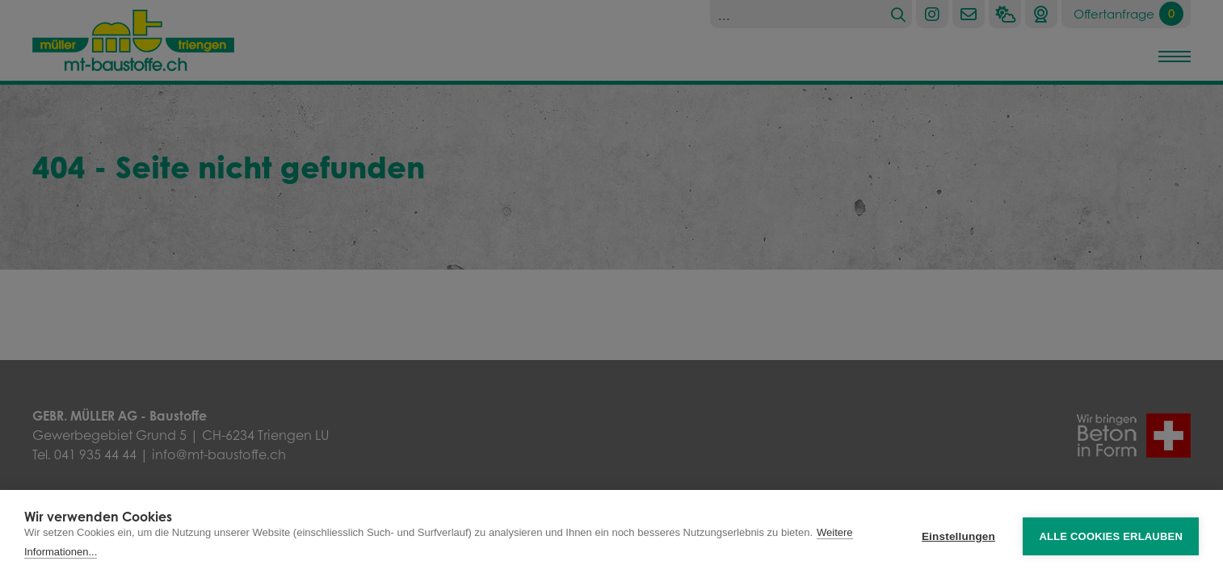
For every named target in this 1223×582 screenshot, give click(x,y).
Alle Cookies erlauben (1111, 536)
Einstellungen (958, 536)
